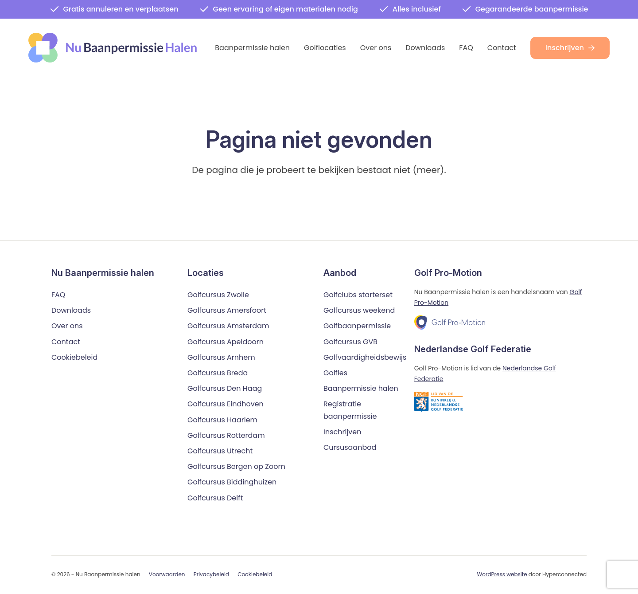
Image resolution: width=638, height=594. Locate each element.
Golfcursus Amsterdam (228, 326)
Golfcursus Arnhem (221, 357)
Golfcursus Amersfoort (226, 311)
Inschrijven (570, 48)
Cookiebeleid (74, 357)
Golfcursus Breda (217, 373)
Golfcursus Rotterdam (226, 435)
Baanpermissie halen (252, 48)
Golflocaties (325, 48)
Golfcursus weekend (359, 311)
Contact (501, 48)
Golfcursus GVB (350, 342)
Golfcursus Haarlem (222, 420)
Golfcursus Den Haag (224, 389)
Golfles (335, 373)
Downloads (425, 48)
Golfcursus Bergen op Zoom (236, 466)
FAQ (466, 48)
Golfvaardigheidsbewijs (364, 357)
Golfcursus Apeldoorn (225, 342)
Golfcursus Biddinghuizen (231, 482)
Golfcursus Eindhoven (225, 404)
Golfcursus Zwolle (218, 295)
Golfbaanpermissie (357, 326)
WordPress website (502, 574)
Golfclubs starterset (358, 295)
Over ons (376, 48)
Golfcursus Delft (215, 498)
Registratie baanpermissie (350, 410)
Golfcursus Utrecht (220, 451)
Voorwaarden (167, 574)
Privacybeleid (211, 574)
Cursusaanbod (349, 447)
